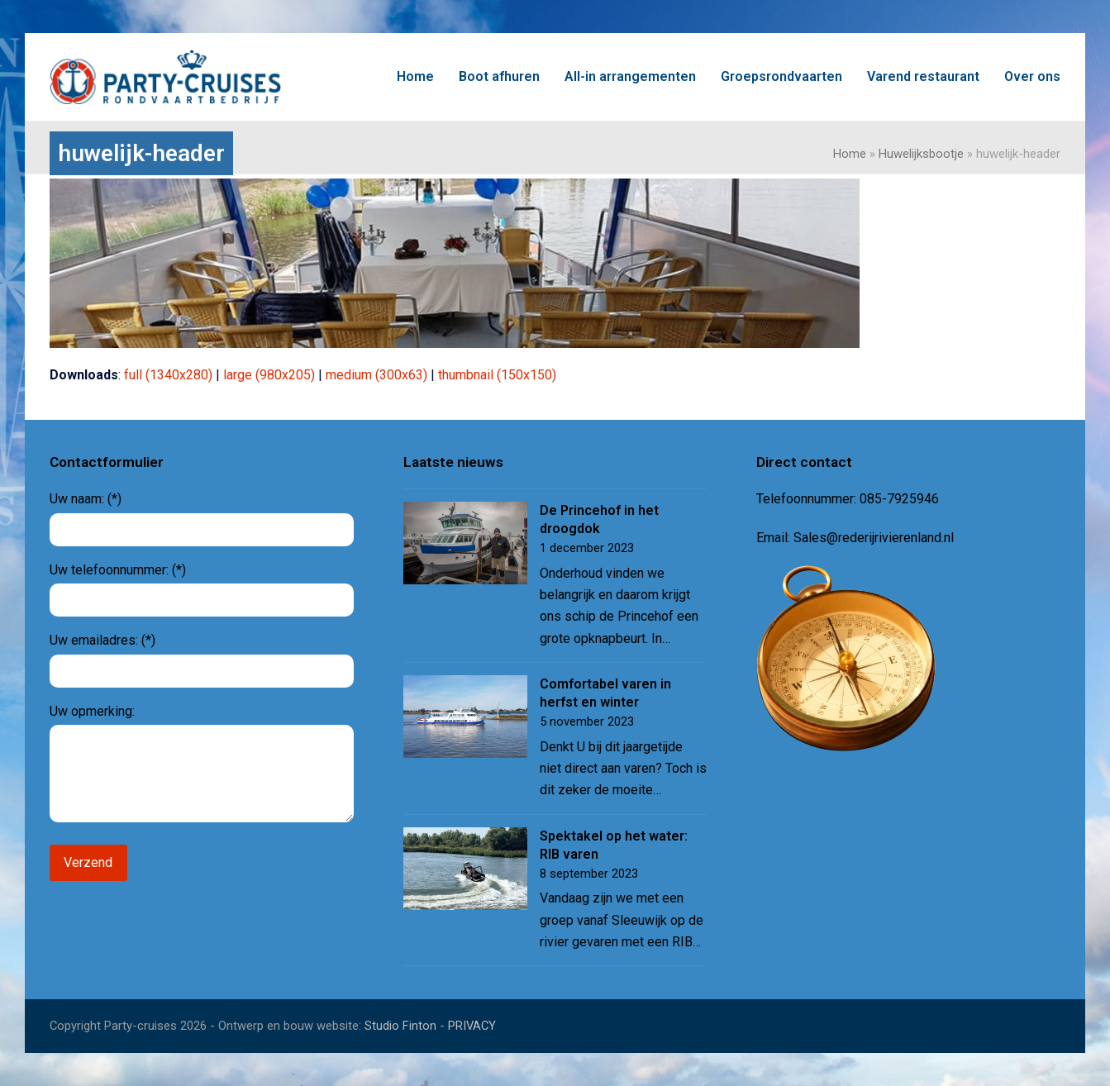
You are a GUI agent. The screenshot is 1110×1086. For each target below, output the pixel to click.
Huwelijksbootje (921, 153)
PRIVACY (472, 1025)
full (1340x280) (168, 375)
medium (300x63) (376, 375)
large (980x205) (269, 375)
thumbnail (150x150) (497, 375)
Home (849, 153)
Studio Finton (400, 1025)
